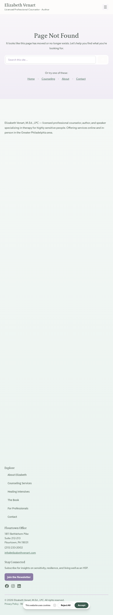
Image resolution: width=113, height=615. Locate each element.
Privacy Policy (12, 603)
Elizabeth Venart (20, 5)
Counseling (48, 78)
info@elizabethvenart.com (20, 552)
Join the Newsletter (19, 577)
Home (31, 78)
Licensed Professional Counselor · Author (27, 9)
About (65, 78)
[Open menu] (105, 7)
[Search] (103, 60)
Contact (81, 78)
